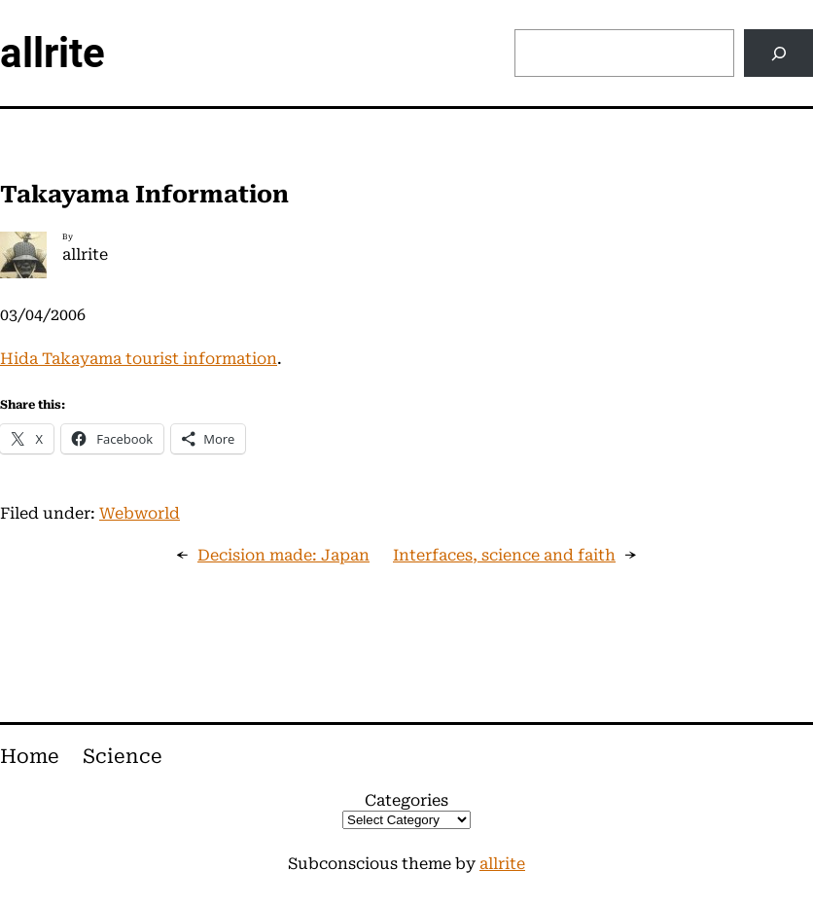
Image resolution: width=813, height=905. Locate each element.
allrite (52, 53)
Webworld (139, 513)
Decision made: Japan (283, 555)
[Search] (778, 53)
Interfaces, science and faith (504, 555)
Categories (406, 800)
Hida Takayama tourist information (138, 358)
